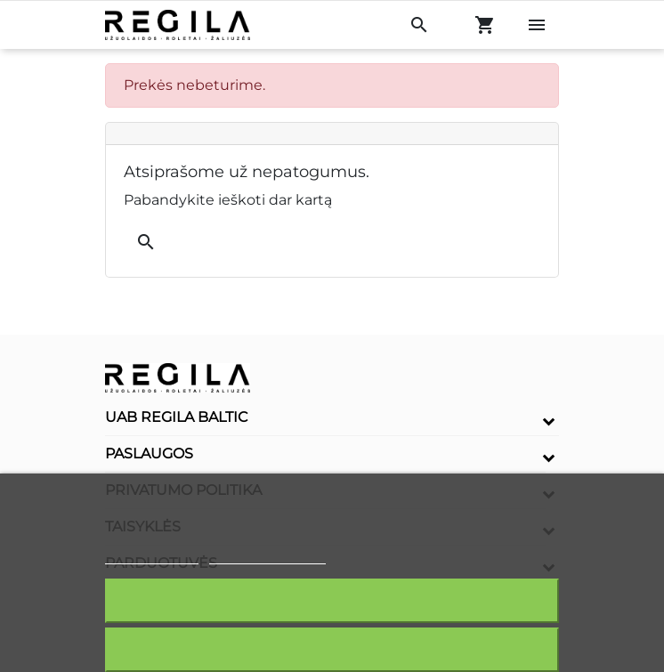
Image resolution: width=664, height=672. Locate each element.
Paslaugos (149, 453)
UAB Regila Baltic (176, 417)
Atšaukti (331, 649)
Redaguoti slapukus (268, 555)
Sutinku (332, 600)
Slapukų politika (151, 555)
